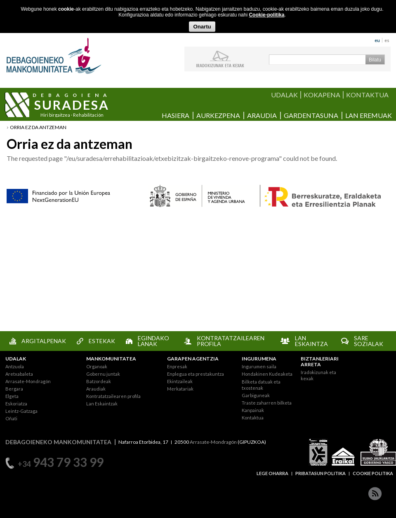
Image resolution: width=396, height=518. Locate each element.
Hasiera (175, 115)
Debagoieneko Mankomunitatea (54, 56)
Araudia (262, 115)
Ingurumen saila (259, 366)
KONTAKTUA (367, 95)
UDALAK (284, 95)
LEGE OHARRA (272, 473)
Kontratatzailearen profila (113, 396)
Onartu (202, 27)
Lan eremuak (368, 115)
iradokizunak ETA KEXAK (220, 65)
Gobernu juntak (103, 374)
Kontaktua (253, 417)
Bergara (14, 388)
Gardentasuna (311, 115)
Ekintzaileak (180, 381)
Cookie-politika (266, 15)
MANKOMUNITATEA (111, 359)
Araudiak (96, 388)
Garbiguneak (256, 395)
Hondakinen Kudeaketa (267, 374)
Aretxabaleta (19, 374)
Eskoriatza (16, 403)
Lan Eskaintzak (102, 403)
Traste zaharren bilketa (267, 402)
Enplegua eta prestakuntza (195, 374)
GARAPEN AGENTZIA (193, 359)
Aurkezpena (218, 115)
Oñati (11, 418)
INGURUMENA (259, 359)
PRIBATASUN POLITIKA (320, 473)
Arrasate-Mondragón (28, 381)
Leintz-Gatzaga (21, 411)
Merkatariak (180, 388)
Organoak (96, 366)
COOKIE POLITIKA (373, 473)
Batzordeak (98, 381)
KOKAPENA (322, 95)
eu (377, 40)
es (386, 40)
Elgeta (12, 396)
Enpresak (177, 366)
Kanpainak (253, 410)
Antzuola (14, 366)
